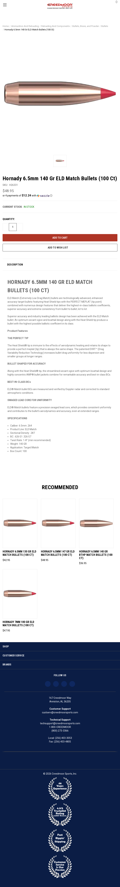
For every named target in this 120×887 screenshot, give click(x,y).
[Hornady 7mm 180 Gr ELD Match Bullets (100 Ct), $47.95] (20, 594)
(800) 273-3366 (60, 730)
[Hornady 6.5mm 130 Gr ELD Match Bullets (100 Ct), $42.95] (20, 523)
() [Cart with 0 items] (114, 1)
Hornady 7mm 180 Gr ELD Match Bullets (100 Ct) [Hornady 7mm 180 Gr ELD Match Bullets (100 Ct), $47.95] (18, 623)
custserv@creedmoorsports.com (60, 712)
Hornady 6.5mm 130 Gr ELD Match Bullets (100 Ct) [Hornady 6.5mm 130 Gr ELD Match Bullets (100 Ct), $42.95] (19, 553)
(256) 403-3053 (63, 738)
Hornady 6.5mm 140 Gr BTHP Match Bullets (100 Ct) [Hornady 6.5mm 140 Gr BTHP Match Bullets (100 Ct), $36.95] (95, 555)
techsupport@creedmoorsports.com (60, 723)
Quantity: (9, 219)
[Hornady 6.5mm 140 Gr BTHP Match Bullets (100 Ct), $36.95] (96, 523)
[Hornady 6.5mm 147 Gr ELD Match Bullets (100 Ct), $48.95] (58, 523)
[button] (60, 195)
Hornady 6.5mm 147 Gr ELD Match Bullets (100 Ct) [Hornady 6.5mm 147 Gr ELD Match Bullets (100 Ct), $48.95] (58, 553)
